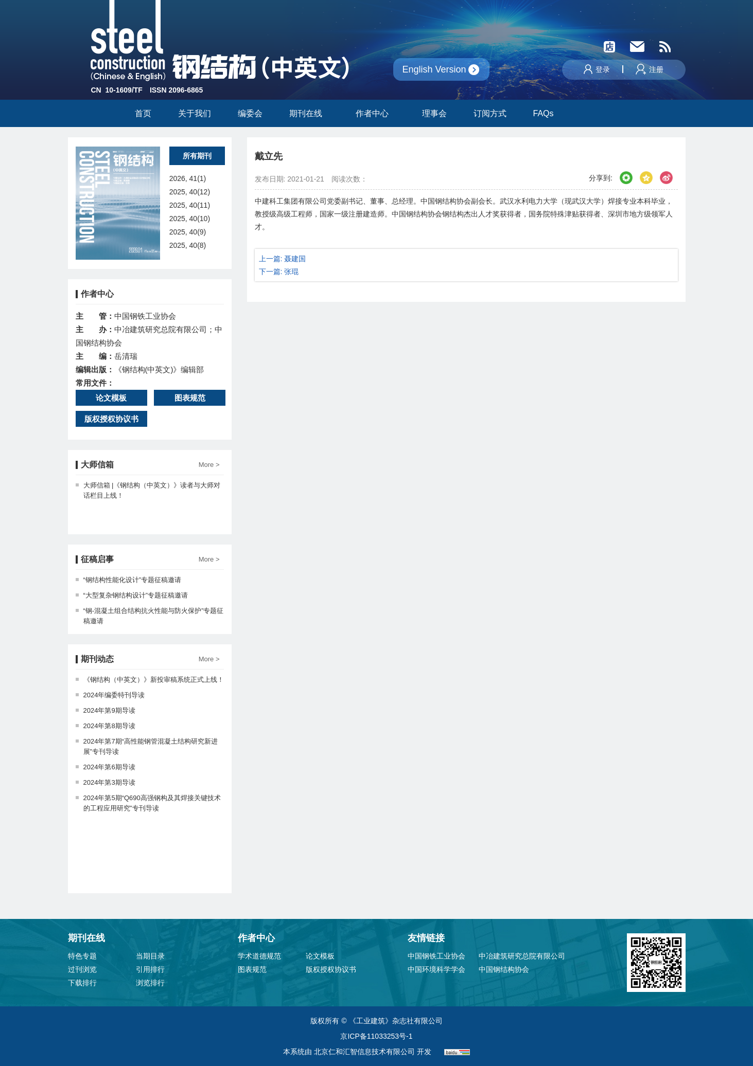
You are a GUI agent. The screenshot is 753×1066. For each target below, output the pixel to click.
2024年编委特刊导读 (110, 695)
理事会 (434, 113)
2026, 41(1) (187, 178)
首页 (143, 113)
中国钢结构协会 (504, 969)
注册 (649, 69)
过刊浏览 (82, 969)
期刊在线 (309, 113)
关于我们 (194, 113)
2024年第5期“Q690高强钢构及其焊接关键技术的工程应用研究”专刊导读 (148, 803)
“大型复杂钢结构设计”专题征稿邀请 (132, 595)
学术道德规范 (259, 956)
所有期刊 (197, 156)
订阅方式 (490, 113)
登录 (597, 69)
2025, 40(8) (187, 245)
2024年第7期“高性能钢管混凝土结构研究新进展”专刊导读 (147, 746)
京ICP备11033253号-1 (376, 1036)
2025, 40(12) (189, 192)
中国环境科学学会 (436, 969)
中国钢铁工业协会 (436, 956)
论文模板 (111, 397)
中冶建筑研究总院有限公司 (522, 956)
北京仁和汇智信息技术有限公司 (364, 1051)
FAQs (544, 113)
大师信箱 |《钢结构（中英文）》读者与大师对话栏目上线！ (148, 490)
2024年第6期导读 (105, 767)
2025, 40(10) (189, 218)
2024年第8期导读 (105, 726)
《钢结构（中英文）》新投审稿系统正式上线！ (150, 679)
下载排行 (82, 983)
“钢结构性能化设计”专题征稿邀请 (129, 580)
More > (209, 464)
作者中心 (375, 113)
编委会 (250, 113)
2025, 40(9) (187, 232)
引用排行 (150, 969)
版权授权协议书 (111, 418)
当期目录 (150, 956)
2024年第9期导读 (105, 710)
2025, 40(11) (189, 205)
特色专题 (82, 956)
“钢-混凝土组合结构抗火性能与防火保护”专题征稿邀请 (150, 616)
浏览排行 (150, 983)
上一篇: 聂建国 (282, 259)
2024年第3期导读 (105, 782)
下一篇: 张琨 (279, 271)
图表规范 (189, 397)
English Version (434, 69)
